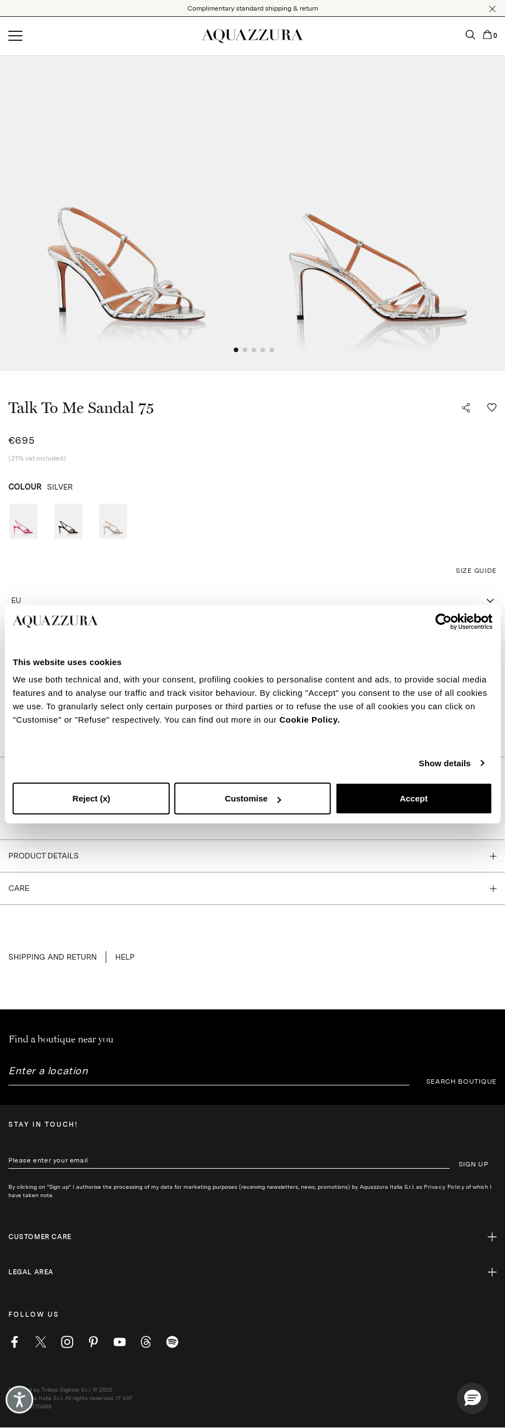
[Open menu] (15, 36)
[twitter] (41, 1342)
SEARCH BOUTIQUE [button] (461, 1081)
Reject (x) (92, 798)
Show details (445, 763)
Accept (414, 798)
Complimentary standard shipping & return (252, 8)
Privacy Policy (444, 1186)
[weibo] (146, 1342)
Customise (253, 798)
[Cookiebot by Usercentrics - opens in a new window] (443, 621)
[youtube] (120, 1342)
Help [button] (125, 956)
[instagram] (67, 1342)
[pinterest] (93, 1342)
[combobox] (252, 600)
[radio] (23, 521)
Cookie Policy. (309, 719)
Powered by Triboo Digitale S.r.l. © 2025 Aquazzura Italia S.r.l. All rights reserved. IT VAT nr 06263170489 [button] (70, 1398)
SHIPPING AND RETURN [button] (52, 956)
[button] (492, 9)
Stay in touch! (43, 1124)
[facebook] (14, 1342)
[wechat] (172, 1342)
